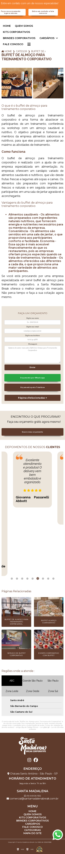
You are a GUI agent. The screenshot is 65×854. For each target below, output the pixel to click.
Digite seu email (32, 327)
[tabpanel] (32, 479)
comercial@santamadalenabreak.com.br (32, 798)
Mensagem (32, 344)
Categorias (21, 51)
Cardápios (47, 38)
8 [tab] (48, 578)
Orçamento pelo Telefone (32, 387)
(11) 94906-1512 (32, 795)
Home (7, 25)
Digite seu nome (32, 318)
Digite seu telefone (32, 335)
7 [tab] (43, 578)
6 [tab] (38, 578)
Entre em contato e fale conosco (43, 12)
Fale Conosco (13, 44)
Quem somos (24, 25)
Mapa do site (32, 833)
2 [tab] (17, 578)
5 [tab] (32, 578)
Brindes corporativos (19, 38)
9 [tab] (53, 578)
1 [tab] (12, 578)
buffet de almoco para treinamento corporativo (38, 51)
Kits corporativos (16, 32)
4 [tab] (27, 578)
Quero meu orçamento (32, 432)
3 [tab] (22, 578)
